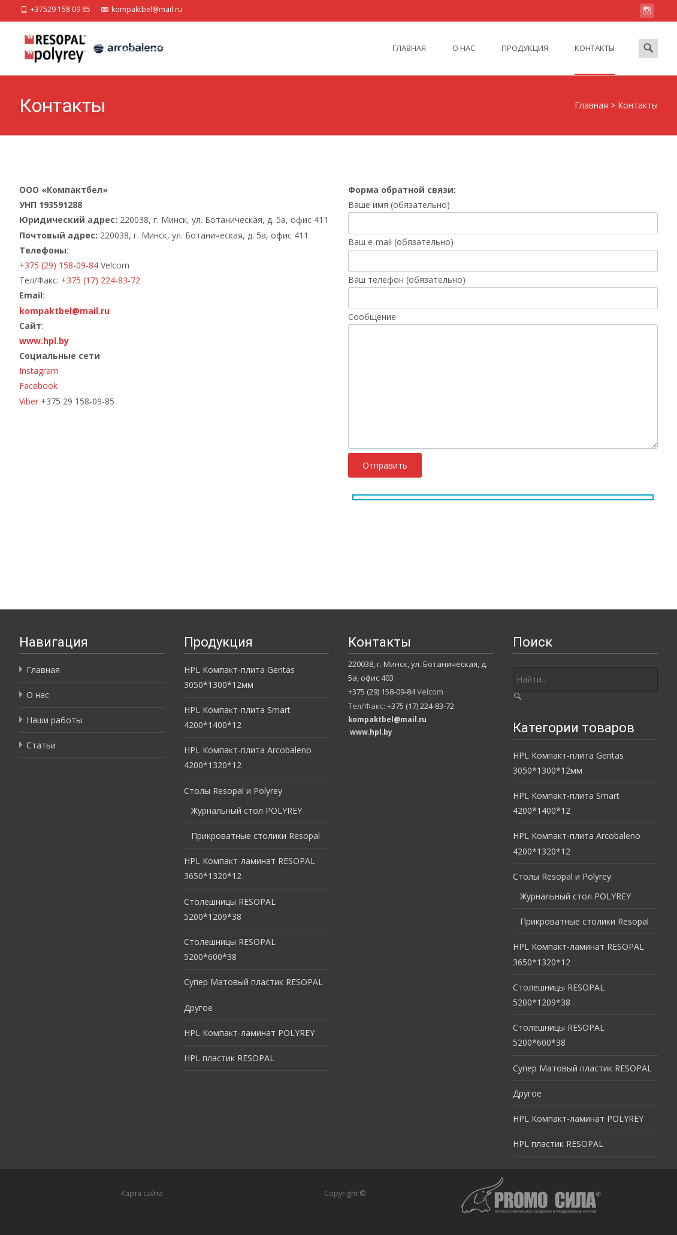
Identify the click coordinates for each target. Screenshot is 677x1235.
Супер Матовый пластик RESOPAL (253, 982)
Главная (409, 59)
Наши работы (54, 720)
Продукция (524, 59)
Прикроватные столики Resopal (255, 835)
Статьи (41, 745)
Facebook (38, 385)
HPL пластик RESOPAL (229, 1058)
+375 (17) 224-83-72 (100, 280)
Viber (30, 401)
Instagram (39, 370)
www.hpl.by (44, 340)
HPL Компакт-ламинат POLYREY (249, 1032)
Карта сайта (142, 1193)
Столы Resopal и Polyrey (233, 790)
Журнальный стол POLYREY (246, 810)
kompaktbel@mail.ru (64, 310)
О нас (463, 59)
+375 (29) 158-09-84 (58, 265)
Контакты (595, 59)
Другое (198, 1007)
